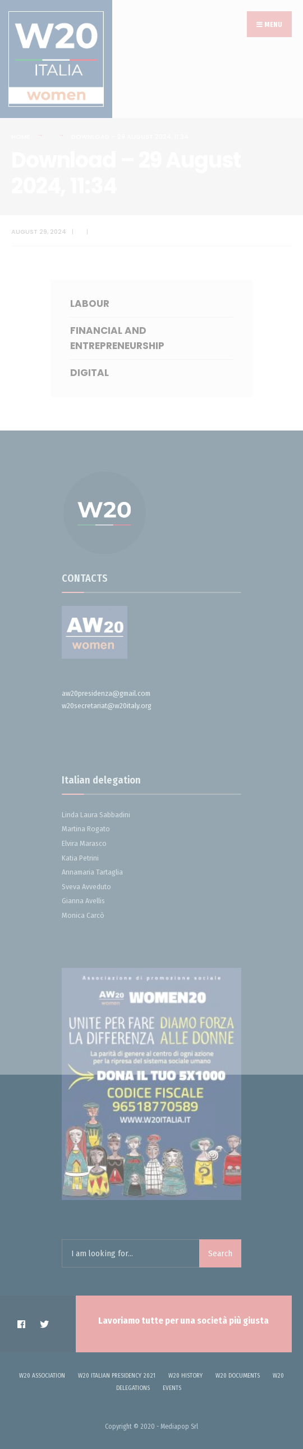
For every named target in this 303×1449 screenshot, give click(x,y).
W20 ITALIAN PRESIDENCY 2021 (116, 1375)
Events (172, 1388)
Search (220, 1253)
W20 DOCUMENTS (237, 1375)
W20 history (185, 1375)
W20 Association (42, 1375)
